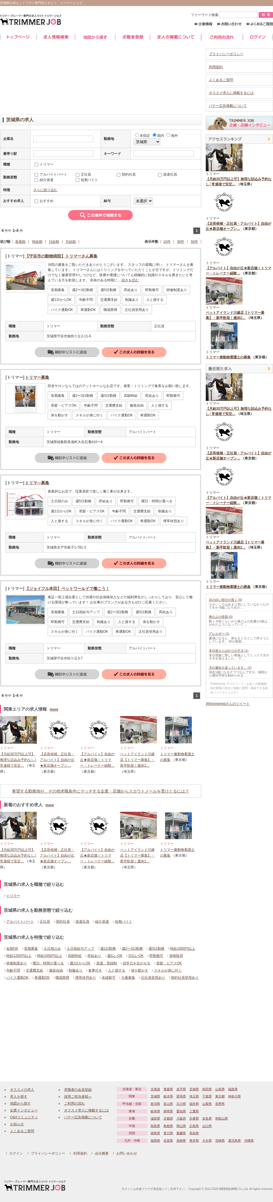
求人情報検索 (55, 37)
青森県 (168, 1089)
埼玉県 (194, 1096)
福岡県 (155, 1140)
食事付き (95, 970)
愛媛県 (181, 1133)
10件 (166, 242)
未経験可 (109, 978)
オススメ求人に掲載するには (231, 93)
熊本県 (194, 1140)
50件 (194, 242)
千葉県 (207, 1096)
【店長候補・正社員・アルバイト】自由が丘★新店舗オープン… (57, 760)
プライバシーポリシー (226, 54)
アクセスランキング (239, 139)
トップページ (18, 37)
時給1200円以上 (18, 956)
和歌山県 (221, 1118)
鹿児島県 (234, 1140)
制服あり (75, 970)
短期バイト (123, 922)
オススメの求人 (22, 1090)
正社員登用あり (153, 978)
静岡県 (168, 1111)
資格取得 (176, 956)
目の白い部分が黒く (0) (225, 599)
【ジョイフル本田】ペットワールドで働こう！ (67, 588)
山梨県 (207, 1103)
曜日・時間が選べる (48, 963)
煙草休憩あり (85, 978)
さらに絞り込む (45, 190)
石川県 (181, 1103)
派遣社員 (82, 922)
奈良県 (207, 1118)
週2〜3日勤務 (132, 949)
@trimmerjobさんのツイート (228, 704)
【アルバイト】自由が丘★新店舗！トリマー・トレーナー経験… (97, 760)
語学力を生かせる (136, 963)
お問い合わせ (229, 24)
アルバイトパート (20, 922)
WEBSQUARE (228, 1189)
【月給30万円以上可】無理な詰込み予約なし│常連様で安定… (18, 760)
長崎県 (181, 1140)
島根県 (168, 1126)
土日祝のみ (52, 949)
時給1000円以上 (182, 949)
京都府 (168, 1118)
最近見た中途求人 (239, 368)
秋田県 (207, 1089)
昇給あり (94, 956)
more (54, 709)
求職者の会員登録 (78, 1090)
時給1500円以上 (49, 956)
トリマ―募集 (37, 482)
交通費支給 (34, 970)
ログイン (258, 37)
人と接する (116, 970)
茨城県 (155, 1096)
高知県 (194, 1133)
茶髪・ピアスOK (169, 963)
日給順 (54, 242)
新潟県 (155, 1103)
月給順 (71, 242)
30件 (180, 242)
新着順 (20, 242)
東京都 (220, 1096)
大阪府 (181, 1118)
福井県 (194, 1103)
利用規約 (216, 67)
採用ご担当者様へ (78, 1097)
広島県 (194, 1126)
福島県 (233, 1089)
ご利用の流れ (222, 37)
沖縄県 (249, 1140)
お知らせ (17, 1124)
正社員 (45, 922)
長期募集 (31, 949)
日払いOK (135, 956)
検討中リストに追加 (67, 352)
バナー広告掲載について (228, 106)
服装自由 (56, 970)
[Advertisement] (100, 80)
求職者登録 (132, 37)
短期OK (12, 949)
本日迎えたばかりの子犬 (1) (229, 650)
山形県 (220, 1089)
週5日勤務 (156, 949)
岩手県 (181, 1089)
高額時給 (75, 956)
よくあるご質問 (259, 24)
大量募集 (128, 978)
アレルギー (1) (219, 633)
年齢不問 (13, 970)
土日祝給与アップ (80, 949)
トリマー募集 (37, 377)
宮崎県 (220, 1140)
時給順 (37, 242)
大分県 (207, 1140)
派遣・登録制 (106, 963)
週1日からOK (80, 963)
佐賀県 (168, 1140)
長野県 (220, 1103)
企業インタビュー (24, 1110)
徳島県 (155, 1133)
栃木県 (168, 1096)
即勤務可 (156, 956)
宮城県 (194, 1089)
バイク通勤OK (17, 978)
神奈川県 (234, 1096)
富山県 (168, 1103)
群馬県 (181, 1096)
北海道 (155, 1089)
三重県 (194, 1111)
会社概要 (102, 1153)
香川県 (168, 1133)
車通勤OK (42, 978)
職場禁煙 (62, 978)
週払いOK (114, 956)
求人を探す (18, 1097)
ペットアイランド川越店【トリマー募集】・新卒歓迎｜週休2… (137, 760)
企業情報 (203, 24)
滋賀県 (155, 1118)
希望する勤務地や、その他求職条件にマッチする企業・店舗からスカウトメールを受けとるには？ (100, 791)
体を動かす (139, 970)
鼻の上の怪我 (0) (221, 616)
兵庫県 (194, 1118)
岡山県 (181, 1126)
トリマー (13, 896)
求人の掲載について (175, 37)
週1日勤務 (108, 949)
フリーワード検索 (225, 15)
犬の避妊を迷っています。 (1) (230, 667)
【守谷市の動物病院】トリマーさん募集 (61, 256)
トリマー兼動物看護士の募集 (228, 357)
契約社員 (63, 922)
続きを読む (130, 280)
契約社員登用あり (185, 978)
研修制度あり (16, 963)
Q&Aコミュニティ (24, 1117)
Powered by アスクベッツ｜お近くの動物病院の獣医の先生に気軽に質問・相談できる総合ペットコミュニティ (239, 688)
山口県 (207, 1126)
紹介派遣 (102, 922)
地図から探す (95, 37)
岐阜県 (155, 1111)
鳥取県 (155, 1126)
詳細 (134, 352)
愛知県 (181, 1111)
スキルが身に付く (168, 970)
